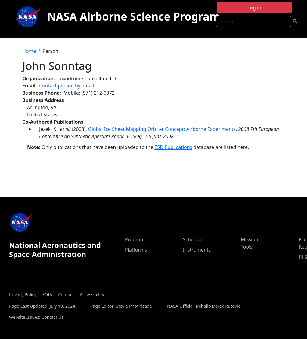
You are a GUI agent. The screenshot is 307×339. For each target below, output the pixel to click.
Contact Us (53, 317)
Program (135, 239)
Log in (254, 7)
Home (29, 51)
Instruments (197, 249)
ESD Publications (173, 147)
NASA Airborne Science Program (133, 16)
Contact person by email (66, 85)
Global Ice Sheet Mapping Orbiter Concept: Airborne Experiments (162, 129)
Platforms (136, 249)
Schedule (193, 239)
